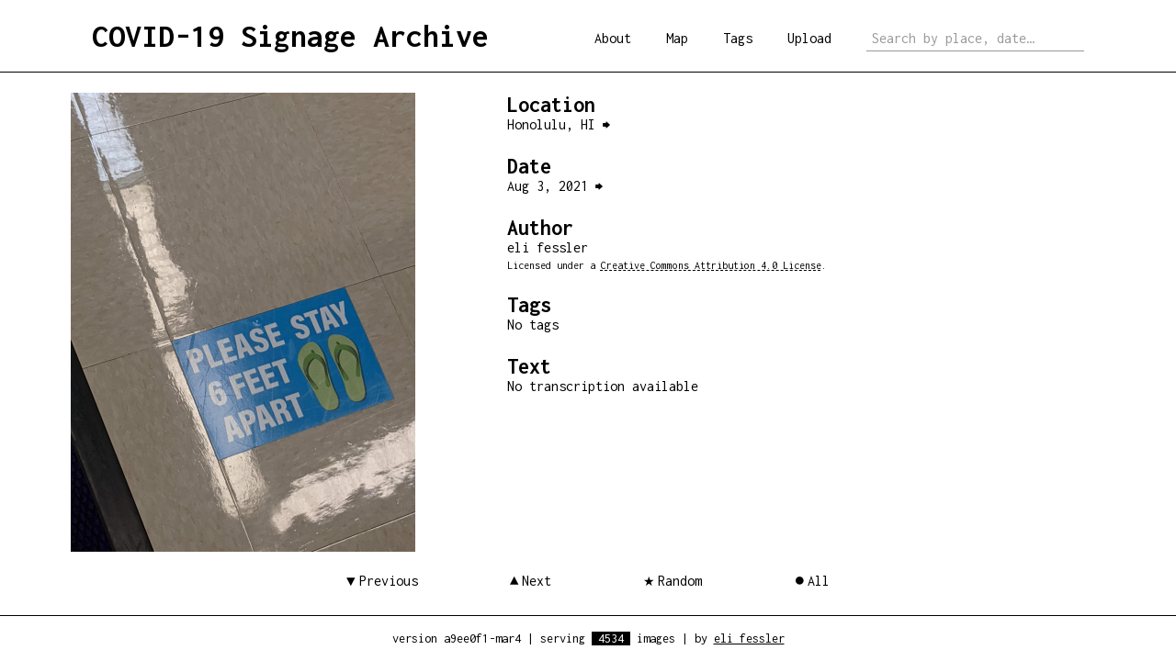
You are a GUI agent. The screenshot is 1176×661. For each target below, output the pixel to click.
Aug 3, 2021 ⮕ (555, 186)
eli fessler (749, 638)
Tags (737, 38)
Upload (809, 38)
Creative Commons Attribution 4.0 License (711, 265)
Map (677, 38)
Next (536, 580)
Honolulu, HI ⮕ (558, 124)
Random (680, 580)
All (819, 580)
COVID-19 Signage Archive (290, 35)
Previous (388, 580)
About (612, 38)
